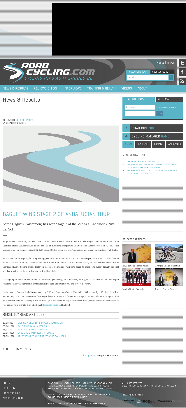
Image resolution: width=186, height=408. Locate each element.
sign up (86, 355)
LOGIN (159, 114)
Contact (170, 63)
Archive (160, 63)
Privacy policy (11, 393)
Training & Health (101, 88)
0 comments (26, 120)
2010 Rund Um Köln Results (32, 326)
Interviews (73, 88)
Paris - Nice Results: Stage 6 (32, 330)
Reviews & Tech (46, 88)
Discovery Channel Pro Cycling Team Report (41, 323)
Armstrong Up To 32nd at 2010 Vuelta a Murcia (42, 336)
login (95, 355)
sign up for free (166, 107)
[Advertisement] (117, 29)
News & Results (15, 88)
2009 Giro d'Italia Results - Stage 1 (36, 333)
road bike (144, 128)
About (142, 88)
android (174, 144)
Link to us (9, 388)
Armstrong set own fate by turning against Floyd (152, 165)
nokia (158, 144)
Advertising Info (13, 398)
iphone (143, 144)
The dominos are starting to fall (143, 168)
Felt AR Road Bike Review (139, 173)
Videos (126, 88)
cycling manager (150, 136)
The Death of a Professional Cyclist (145, 162)
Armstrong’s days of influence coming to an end (152, 170)
